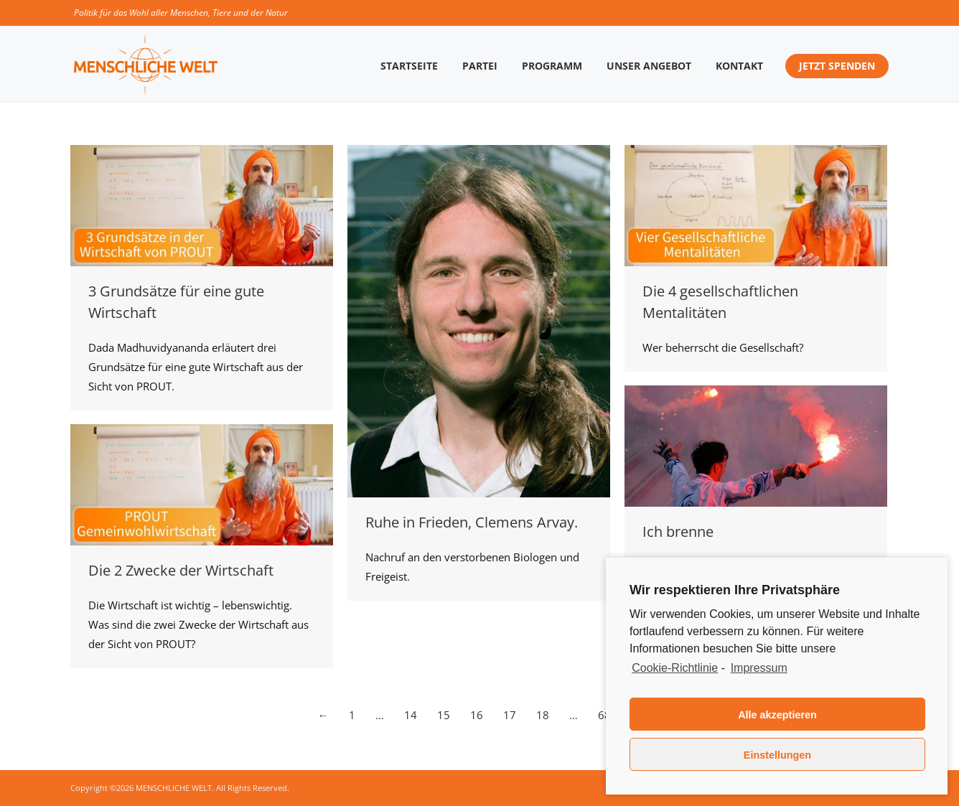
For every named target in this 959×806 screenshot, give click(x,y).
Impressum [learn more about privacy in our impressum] (759, 668)
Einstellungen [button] (777, 755)
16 (476, 715)
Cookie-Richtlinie (675, 668)
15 (443, 715)
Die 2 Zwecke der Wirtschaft (180, 570)
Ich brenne (678, 531)
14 (410, 715)
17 (509, 715)
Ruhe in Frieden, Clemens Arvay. (471, 522)
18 (542, 715)
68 (604, 715)
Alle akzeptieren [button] (777, 715)
